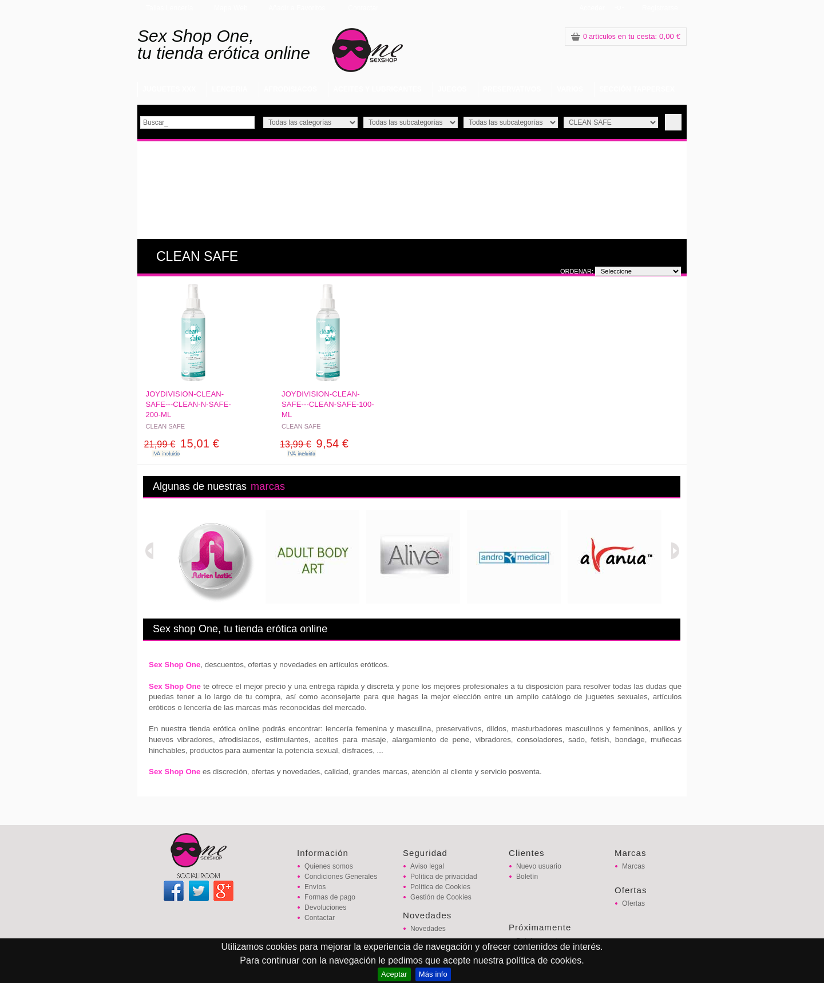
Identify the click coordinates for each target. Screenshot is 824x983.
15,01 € (182, 443)
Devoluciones (325, 907)
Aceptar (394, 974)
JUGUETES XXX (169, 89)
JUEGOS (452, 89)
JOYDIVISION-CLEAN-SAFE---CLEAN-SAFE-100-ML (328, 404)
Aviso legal (427, 866)
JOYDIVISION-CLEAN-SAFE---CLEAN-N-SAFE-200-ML (188, 404)
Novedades (428, 929)
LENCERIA (229, 89)
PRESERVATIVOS (512, 89)
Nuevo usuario (538, 866)
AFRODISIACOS (290, 89)
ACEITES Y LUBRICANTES (377, 89)
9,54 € (314, 443)
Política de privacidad (443, 877)
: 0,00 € (625, 36)
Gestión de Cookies (441, 897)
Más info (433, 974)
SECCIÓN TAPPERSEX (637, 89)
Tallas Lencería (169, 8)
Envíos (315, 887)
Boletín (527, 877)
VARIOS (570, 89)
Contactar (363, 8)
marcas (268, 486)
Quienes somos (328, 866)
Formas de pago (329, 897)
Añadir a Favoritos (297, 8)
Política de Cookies (440, 887)
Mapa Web (231, 8)
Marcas (633, 866)
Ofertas (633, 903)
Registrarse (660, 8)
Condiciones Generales (340, 877)
